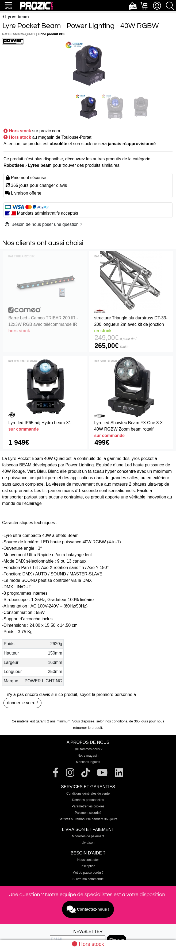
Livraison (88, 843)
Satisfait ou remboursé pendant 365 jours (88, 819)
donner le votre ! (22, 703)
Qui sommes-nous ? (88, 749)
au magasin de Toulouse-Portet (61, 137)
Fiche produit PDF (51, 34)
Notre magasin (88, 755)
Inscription (88, 866)
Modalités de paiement (88, 836)
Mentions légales (88, 762)
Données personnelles (88, 800)
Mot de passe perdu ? (88, 873)
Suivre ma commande (88, 879)
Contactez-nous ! (88, 909)
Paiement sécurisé (88, 813)
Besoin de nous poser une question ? (43, 224)
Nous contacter (88, 860)
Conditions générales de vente (88, 793)
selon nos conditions (111, 721)
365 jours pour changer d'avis (39, 185)
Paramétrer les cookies (88, 806)
